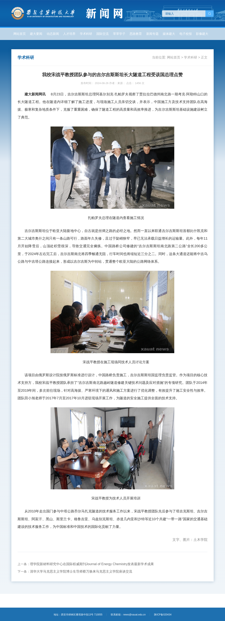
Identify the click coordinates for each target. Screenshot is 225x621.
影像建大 (202, 33)
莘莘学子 (119, 33)
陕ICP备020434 (162, 614)
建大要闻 (36, 33)
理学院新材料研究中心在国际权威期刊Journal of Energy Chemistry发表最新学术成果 (92, 564)
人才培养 (69, 33)
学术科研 (86, 33)
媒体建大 (169, 33)
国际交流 (102, 33)
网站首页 (19, 33)
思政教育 (136, 33)
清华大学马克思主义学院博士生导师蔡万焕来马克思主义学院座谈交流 (81, 571)
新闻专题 (152, 33)
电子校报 (185, 33)
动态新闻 (53, 33)
